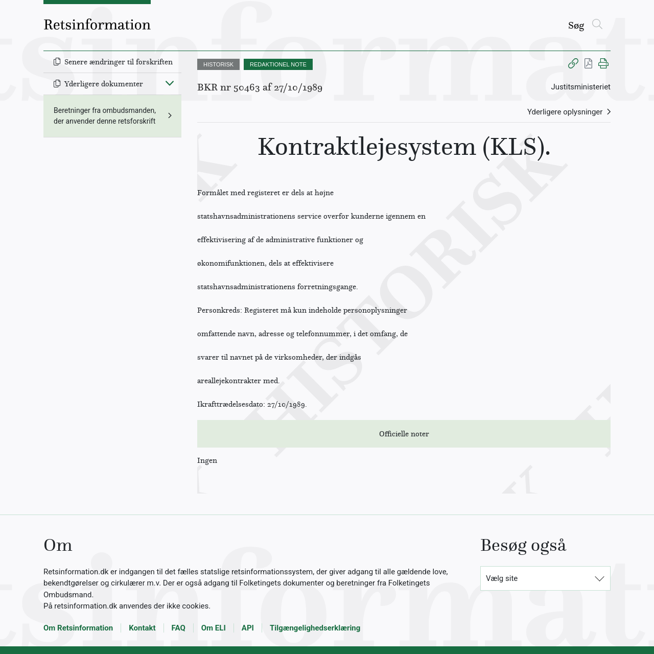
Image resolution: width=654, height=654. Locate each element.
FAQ (178, 628)
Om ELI (213, 628)
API (248, 628)
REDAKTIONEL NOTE (278, 64)
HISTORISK (218, 64)
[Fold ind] (169, 82)
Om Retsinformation (78, 628)
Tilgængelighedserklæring (315, 628)
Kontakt (142, 628)
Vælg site (502, 578)
